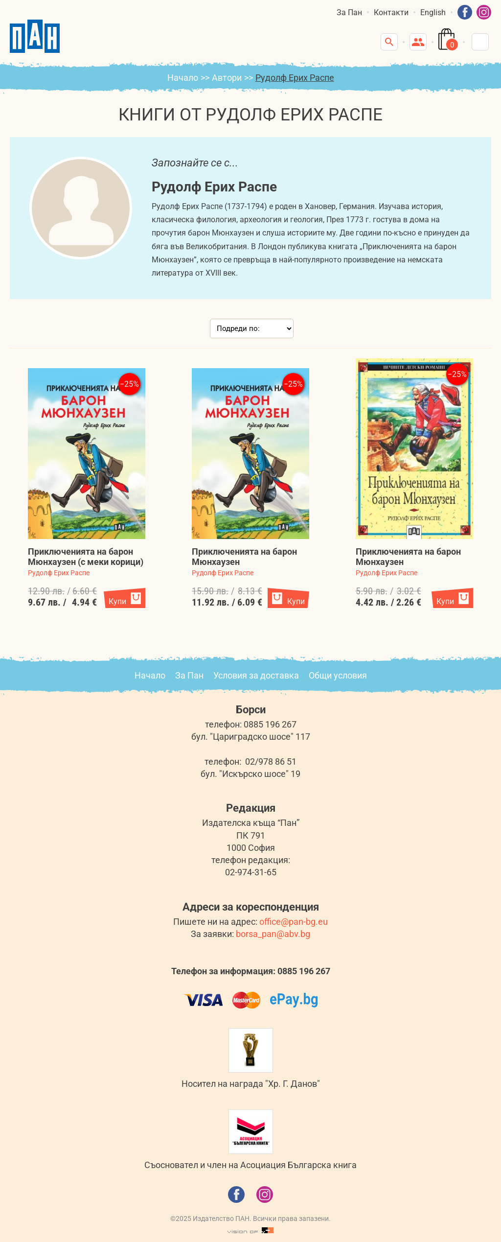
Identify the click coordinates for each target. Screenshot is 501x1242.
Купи (117, 601)
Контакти (391, 12)
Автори (227, 77)
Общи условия (338, 675)
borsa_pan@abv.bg (273, 934)
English (433, 12)
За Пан (349, 12)
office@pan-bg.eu (293, 921)
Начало (182, 77)
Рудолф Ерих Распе (59, 573)
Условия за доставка (256, 675)
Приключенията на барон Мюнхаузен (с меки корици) (85, 556)
